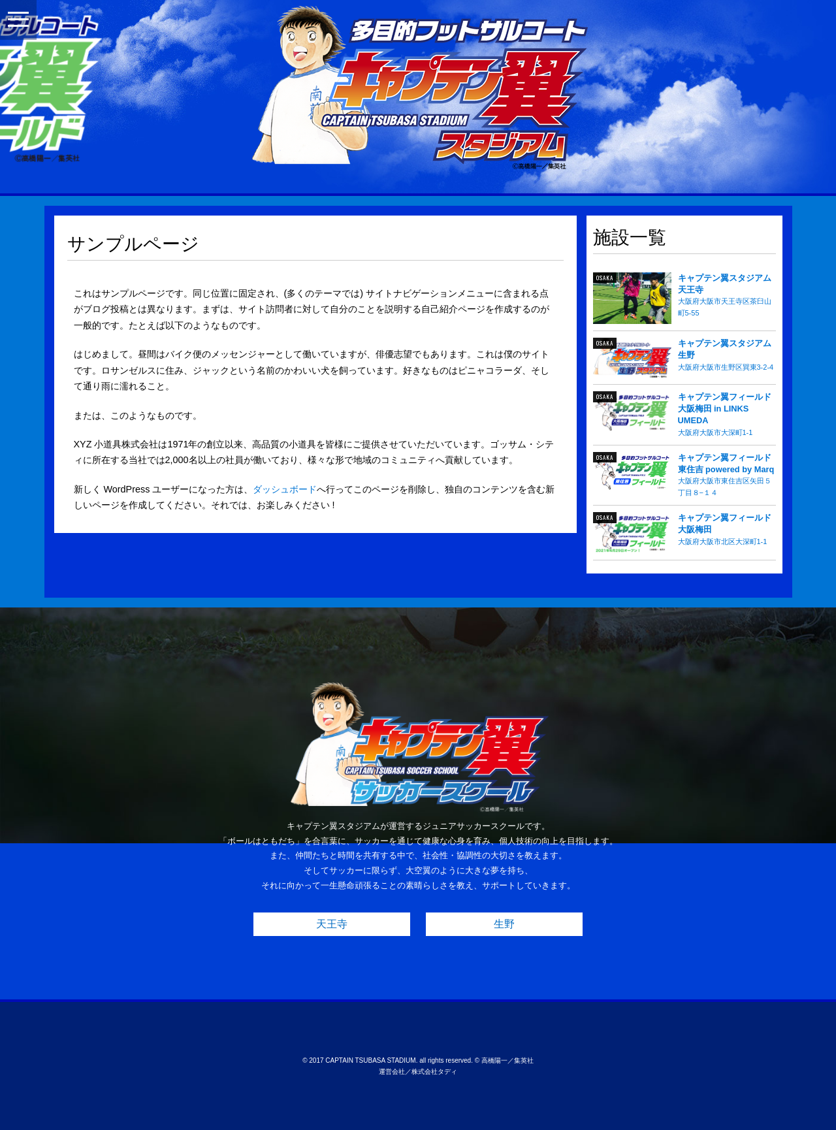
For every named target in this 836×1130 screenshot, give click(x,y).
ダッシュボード (285, 489)
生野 (504, 923)
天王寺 (331, 923)
